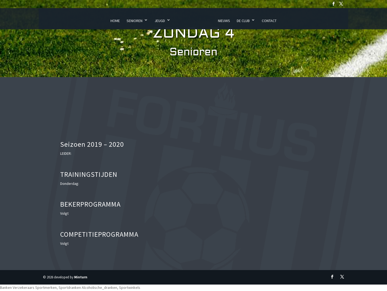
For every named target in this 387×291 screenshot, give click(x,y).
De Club (243, 20)
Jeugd (160, 20)
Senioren (134, 20)
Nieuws (224, 20)
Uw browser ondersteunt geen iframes (305, 176)
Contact (269, 20)
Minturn (80, 277)
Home (115, 20)
